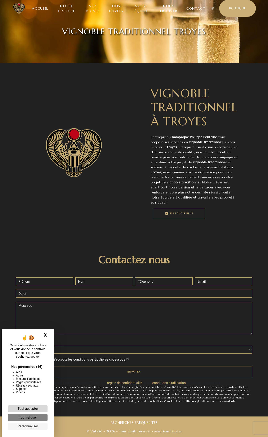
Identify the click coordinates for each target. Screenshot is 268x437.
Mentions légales (167, 431)
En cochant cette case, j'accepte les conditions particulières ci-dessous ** (74, 359)
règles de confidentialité (125, 383)
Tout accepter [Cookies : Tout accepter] (28, 409)
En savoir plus (179, 213)
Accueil (40, 8)
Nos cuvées (116, 8)
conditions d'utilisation (169, 383)
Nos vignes (93, 8)
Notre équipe (141, 8)
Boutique (237, 8)
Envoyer (134, 371)
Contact (195, 8)
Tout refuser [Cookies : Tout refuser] (28, 417)
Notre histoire (67, 8)
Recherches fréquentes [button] (134, 422)
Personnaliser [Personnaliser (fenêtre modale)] (28, 426)
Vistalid (96, 431)
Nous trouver (168, 8)
